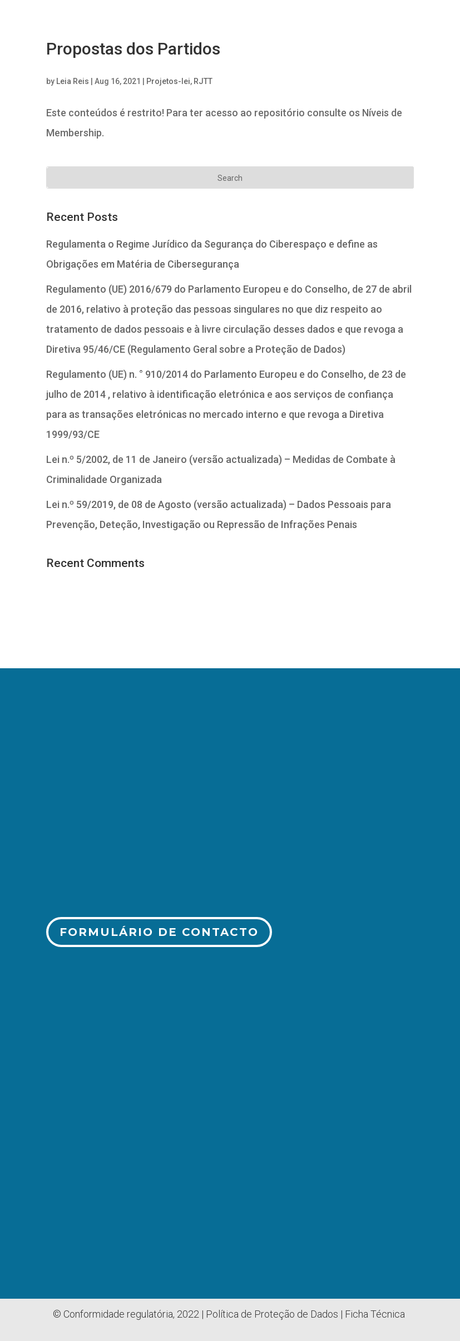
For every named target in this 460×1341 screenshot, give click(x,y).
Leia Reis (72, 81)
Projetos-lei (168, 81)
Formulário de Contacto (159, 932)
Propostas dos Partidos (133, 48)
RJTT (203, 81)
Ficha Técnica (375, 1314)
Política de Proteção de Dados (272, 1314)
